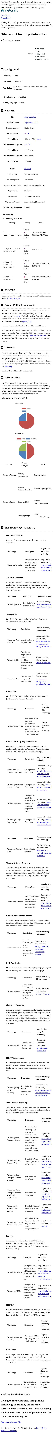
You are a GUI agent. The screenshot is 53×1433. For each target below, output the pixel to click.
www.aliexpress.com (44, 853)
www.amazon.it (47, 1180)
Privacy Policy (41, 1428)
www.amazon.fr (42, 850)
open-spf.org (26, 321)
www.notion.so (46, 568)
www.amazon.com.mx (43, 1090)
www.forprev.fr (42, 607)
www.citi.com (42, 790)
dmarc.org (8, 366)
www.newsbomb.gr (42, 994)
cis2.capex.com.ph (45, 1296)
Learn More (5, 15)
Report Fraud (5, 18)
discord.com (41, 1051)
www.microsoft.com (43, 663)
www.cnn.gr (39, 949)
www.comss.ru (41, 679)
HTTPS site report (13, 298)
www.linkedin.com (45, 1279)
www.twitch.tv (42, 1048)
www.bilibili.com (44, 1291)
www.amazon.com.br (42, 1093)
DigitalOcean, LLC (31, 122)
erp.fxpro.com (46, 908)
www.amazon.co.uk (44, 807)
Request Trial (16, 1422)
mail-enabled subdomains (38, 336)
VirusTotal (38, 139)
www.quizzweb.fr (42, 644)
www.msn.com (47, 1162)
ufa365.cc (27, 169)
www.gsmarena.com (43, 646)
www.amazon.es (43, 805)
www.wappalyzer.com (45, 822)
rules (19, 316)
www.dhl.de (41, 856)
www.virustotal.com (44, 825)
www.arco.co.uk (43, 774)
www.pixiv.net (41, 681)
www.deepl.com (47, 906)
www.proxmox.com (42, 946)
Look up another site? (11, 40)
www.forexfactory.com (44, 684)
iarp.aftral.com (43, 1294)
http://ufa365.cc (30, 117)
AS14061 (27, 145)
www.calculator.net (43, 641)
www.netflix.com (44, 1271)
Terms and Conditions (9, 1431)
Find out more (6, 1422)
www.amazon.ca (41, 1095)
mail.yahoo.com (47, 1213)
